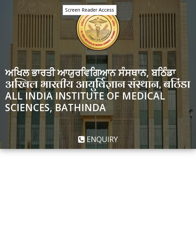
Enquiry (98, 139)
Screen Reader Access (89, 10)
